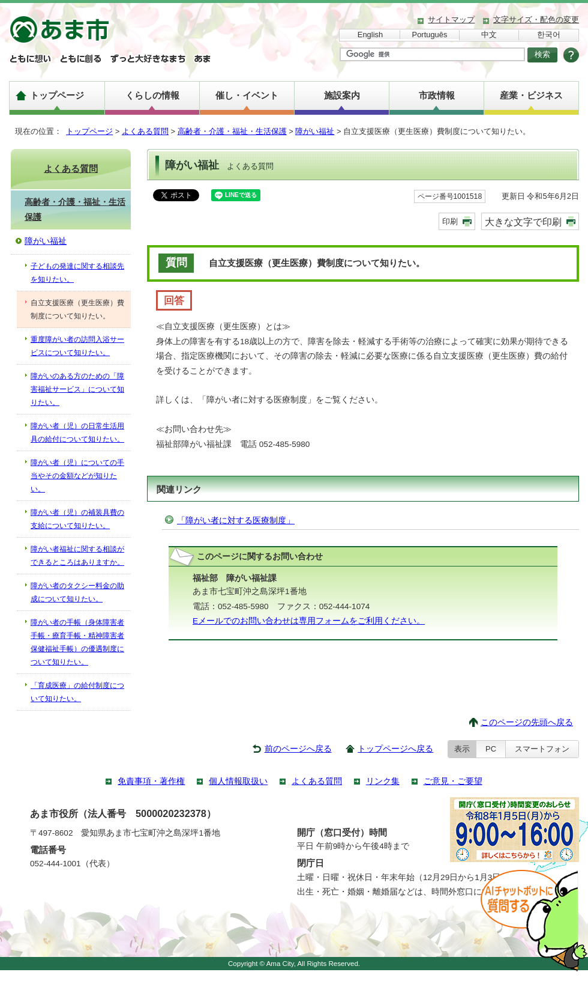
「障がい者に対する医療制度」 (236, 520)
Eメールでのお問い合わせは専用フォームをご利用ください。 (309, 620)
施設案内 (342, 95)
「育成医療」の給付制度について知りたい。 (77, 692)
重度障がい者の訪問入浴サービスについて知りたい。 (77, 346)
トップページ (57, 95)
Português (430, 34)
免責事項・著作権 (151, 781)
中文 (489, 34)
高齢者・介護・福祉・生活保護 (232, 131)
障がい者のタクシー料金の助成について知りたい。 (77, 592)
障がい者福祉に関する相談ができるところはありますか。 (77, 555)
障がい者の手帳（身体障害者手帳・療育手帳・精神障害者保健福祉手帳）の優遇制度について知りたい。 (77, 642)
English (370, 34)
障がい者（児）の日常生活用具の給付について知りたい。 (77, 432)
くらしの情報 (152, 95)
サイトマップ (451, 19)
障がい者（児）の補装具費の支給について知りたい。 (77, 519)
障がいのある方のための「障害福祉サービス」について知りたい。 (77, 389)
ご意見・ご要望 (453, 781)
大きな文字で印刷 (523, 221)
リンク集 (383, 781)
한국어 (548, 34)
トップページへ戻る (395, 748)
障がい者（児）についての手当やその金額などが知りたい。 (77, 475)
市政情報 (437, 95)
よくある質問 (145, 131)
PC (490, 748)
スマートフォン (542, 748)
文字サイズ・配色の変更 (536, 19)
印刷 (450, 221)
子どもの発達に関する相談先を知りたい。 (77, 273)
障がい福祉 (314, 131)
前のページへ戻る (298, 748)
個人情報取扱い (238, 781)
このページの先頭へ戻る (527, 722)
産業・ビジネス (531, 95)
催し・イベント (246, 95)
